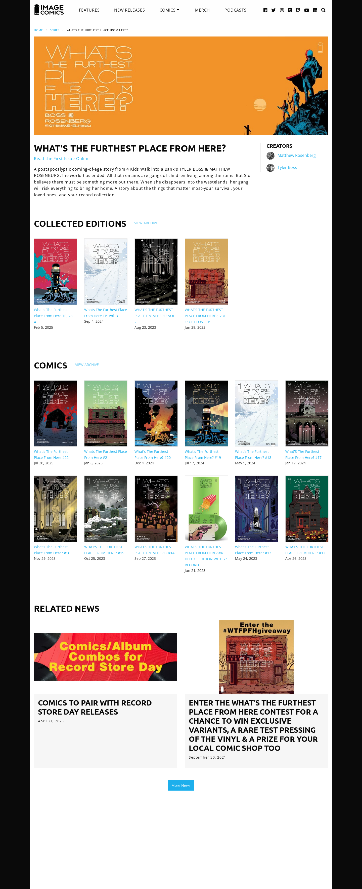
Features (89, 10)
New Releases (129, 10)
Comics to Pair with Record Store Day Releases (95, 707)
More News (181, 785)
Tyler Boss (287, 167)
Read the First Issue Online (62, 158)
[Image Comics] (49, 9)
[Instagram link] (282, 10)
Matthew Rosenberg (297, 155)
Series (54, 30)
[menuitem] (89, 10)
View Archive (146, 222)
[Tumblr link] (290, 10)
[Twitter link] (273, 10)
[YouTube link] (306, 10)
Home (38, 30)
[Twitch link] (298, 10)
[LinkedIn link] (315, 10)
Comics (168, 10)
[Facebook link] (265, 10)
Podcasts (235, 10)
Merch (202, 10)
